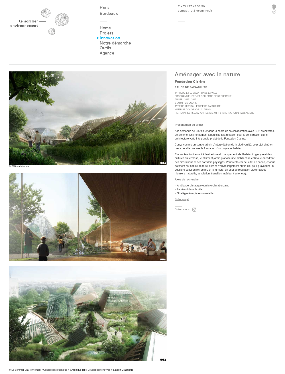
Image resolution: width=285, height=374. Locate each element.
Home (105, 28)
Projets (107, 33)
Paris (105, 7)
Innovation (110, 38)
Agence (107, 53)
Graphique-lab (78, 369)
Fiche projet (182, 199)
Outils (105, 48)
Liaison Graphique (123, 369)
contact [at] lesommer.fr (195, 10)
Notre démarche (115, 43)
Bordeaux (109, 13)
